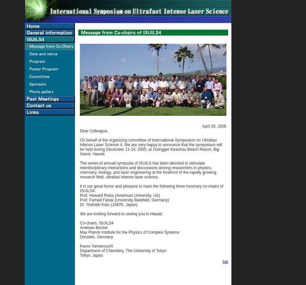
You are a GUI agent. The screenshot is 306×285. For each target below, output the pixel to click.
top (225, 261)
